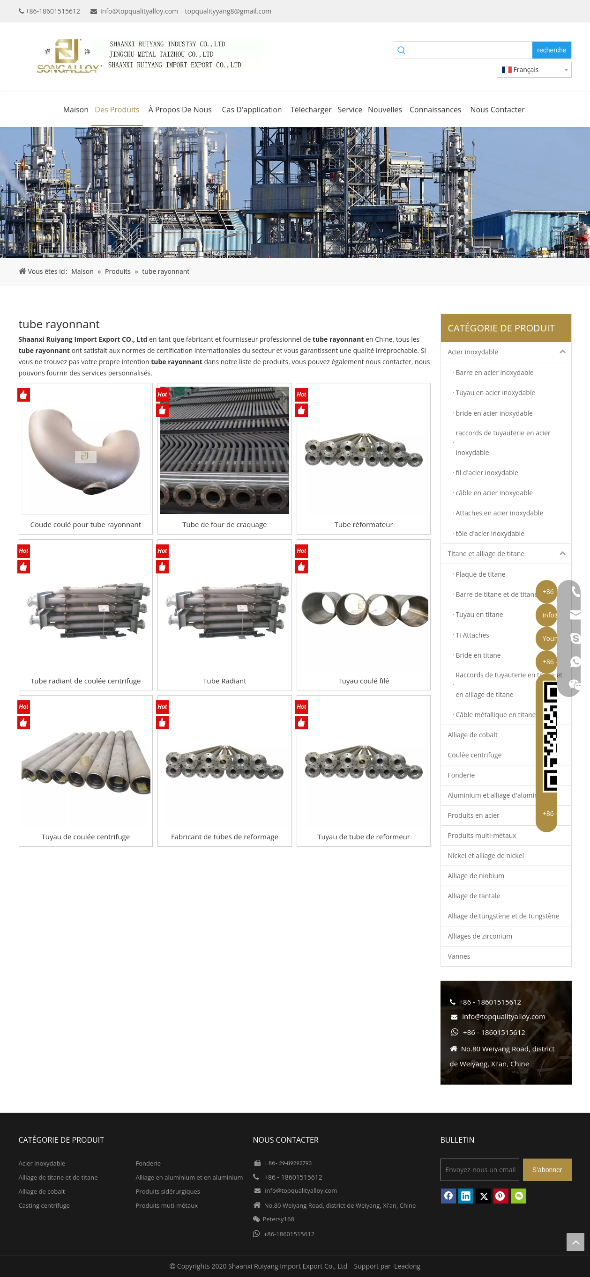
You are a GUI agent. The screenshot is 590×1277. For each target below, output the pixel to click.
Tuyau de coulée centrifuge (85, 836)
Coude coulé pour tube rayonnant (85, 524)
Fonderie (461, 775)
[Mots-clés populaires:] (551, 50)
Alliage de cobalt (473, 734)
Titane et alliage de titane (509, 554)
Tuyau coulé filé (363, 680)
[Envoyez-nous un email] (480, 1170)
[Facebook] (508, 11)
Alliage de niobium (476, 875)
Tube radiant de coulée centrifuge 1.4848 (85, 681)
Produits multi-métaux (482, 835)
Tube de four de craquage (224, 524)
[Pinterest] (500, 1196)
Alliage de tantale (474, 895)
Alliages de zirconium (480, 936)
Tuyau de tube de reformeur (363, 836)
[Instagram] (565, 11)
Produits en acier (474, 815)
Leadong (407, 1266)
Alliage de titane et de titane (58, 1177)
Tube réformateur (364, 524)
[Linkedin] (536, 11)
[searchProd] (470, 50)
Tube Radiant (224, 680)
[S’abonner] (547, 1170)
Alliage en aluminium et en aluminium (189, 1177)
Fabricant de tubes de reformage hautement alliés (224, 837)
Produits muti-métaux (167, 1205)
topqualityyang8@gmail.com (228, 11)
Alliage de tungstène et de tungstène (504, 915)
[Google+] (522, 11)
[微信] (518, 1196)
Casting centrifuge (44, 1205)
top (575, 1242)
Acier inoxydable (509, 352)
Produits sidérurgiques (168, 1191)
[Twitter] (551, 11)
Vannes (459, 956)
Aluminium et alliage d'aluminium (499, 795)
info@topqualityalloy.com (139, 11)
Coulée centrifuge (475, 754)
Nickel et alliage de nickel (486, 855)
